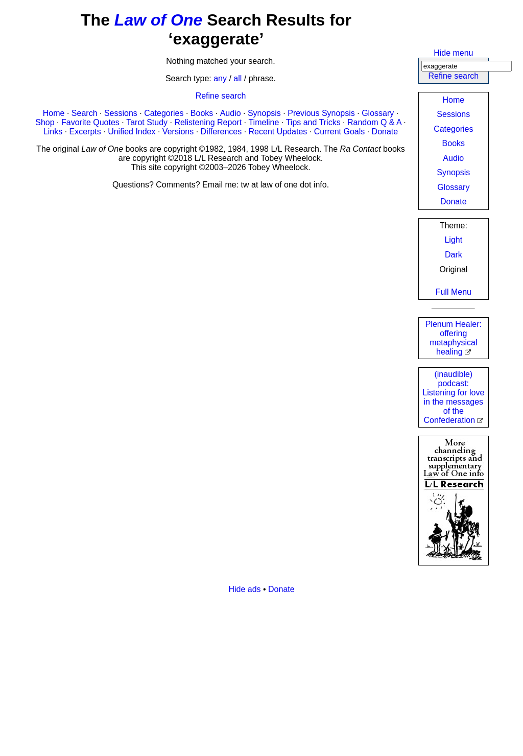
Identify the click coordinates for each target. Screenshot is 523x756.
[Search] (466, 66)
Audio (453, 158)
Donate (453, 201)
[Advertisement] (261, 673)
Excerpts (85, 131)
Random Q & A (374, 122)
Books (453, 143)
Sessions (453, 114)
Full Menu (453, 292)
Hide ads (244, 589)
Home (453, 100)
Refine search (453, 76)
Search (85, 113)
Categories (453, 129)
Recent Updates (278, 131)
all (237, 78)
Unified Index (131, 131)
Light (453, 239)
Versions (178, 131)
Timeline (263, 122)
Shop (44, 122)
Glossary (453, 187)
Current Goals (339, 131)
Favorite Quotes (90, 122)
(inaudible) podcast (453, 397)
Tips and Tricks (313, 122)
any (220, 78)
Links (52, 131)
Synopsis (453, 172)
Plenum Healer (453, 338)
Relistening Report (208, 122)
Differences (221, 131)
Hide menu (453, 53)
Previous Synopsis (321, 113)
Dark (453, 254)
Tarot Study (147, 122)
